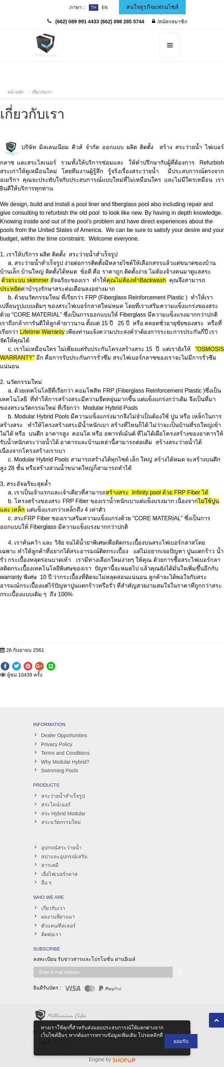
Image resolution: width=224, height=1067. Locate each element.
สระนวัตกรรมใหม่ (61, 822)
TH (93, 7)
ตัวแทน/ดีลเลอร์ (58, 926)
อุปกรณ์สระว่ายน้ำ (61, 847)
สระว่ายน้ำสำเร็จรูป (63, 796)
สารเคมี (49, 865)
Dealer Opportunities (64, 735)
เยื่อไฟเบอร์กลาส (59, 874)
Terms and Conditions (65, 753)
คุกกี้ (45, 1042)
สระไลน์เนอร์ (56, 804)
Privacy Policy (56, 744)
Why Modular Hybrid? (65, 762)
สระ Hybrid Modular (63, 813)
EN (105, 7)
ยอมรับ (181, 1041)
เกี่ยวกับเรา (42, 92)
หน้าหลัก (16, 92)
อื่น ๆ (46, 883)
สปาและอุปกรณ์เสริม (64, 856)
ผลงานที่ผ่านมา (58, 917)
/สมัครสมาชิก (169, 21)
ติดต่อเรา (51, 934)
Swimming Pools (59, 770)
